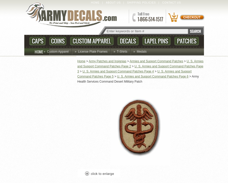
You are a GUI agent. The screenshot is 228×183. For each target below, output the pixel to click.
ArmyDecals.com (73, 15)
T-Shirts (122, 51)
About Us (113, 2)
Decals (128, 41)
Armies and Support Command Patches (156, 61)
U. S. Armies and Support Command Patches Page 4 (118, 71)
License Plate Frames (93, 51)
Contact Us (171, 2)
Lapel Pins (156, 41)
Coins (57, 41)
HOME (42, 51)
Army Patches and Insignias (108, 61)
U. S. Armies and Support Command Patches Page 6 (153, 76)
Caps (37, 41)
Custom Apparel (92, 41)
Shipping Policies (141, 2)
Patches (186, 41)
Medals (142, 51)
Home (95, 2)
